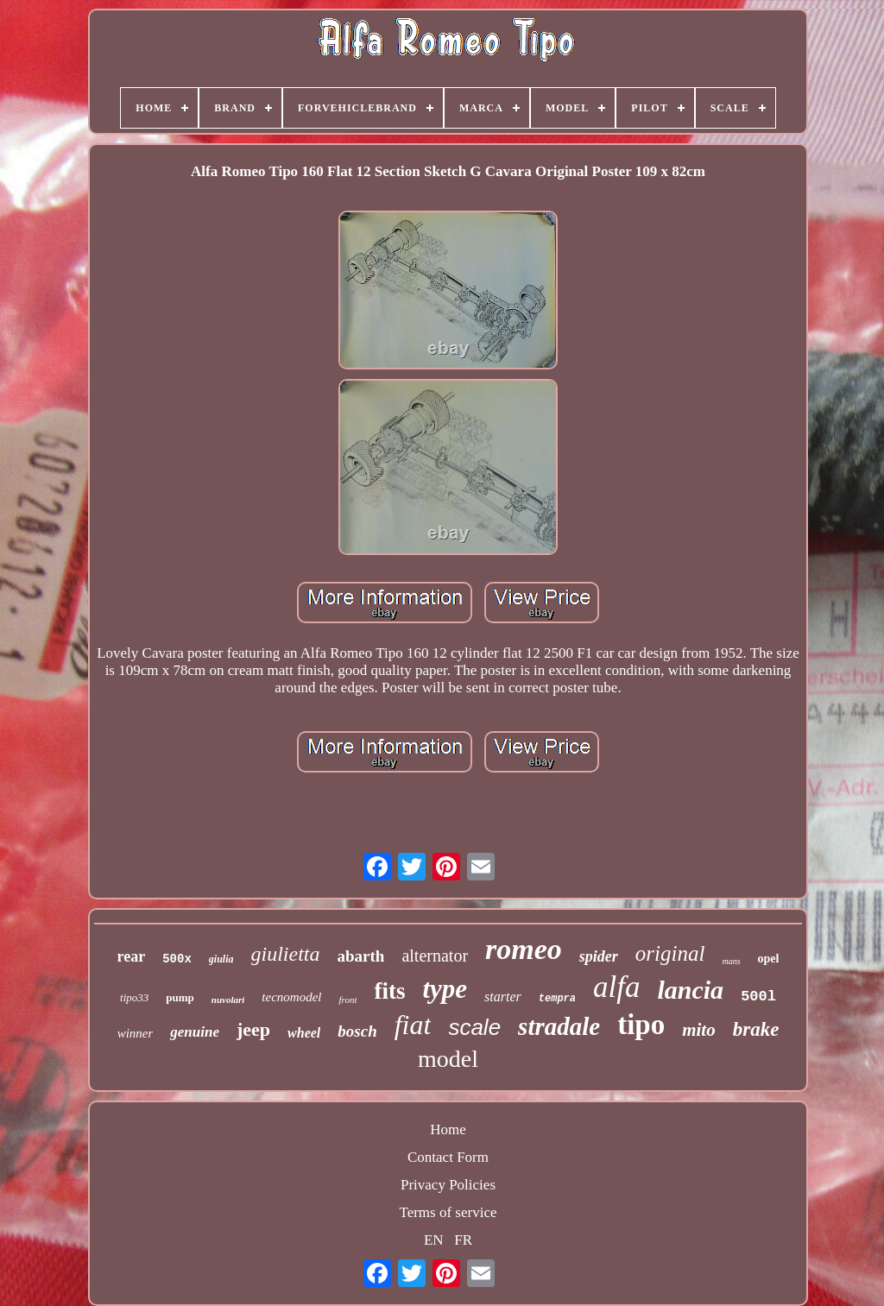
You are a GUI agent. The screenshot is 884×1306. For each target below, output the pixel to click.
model (448, 1058)
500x (177, 959)
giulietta (285, 954)
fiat (413, 1024)
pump (180, 997)
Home (448, 1129)
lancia (690, 989)
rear (131, 956)
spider (598, 956)
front (347, 999)
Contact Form (448, 1157)
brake (756, 1029)
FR (463, 1240)
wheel (303, 1032)
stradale (559, 1026)
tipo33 (134, 997)
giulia (221, 959)
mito (699, 1029)
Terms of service (447, 1212)
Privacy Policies (448, 1185)
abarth (361, 956)
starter (502, 996)
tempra (557, 999)
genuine (194, 1032)
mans (731, 961)
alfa (616, 987)
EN (434, 1240)
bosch (357, 1031)
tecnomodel (291, 997)
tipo (641, 1024)
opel (769, 958)
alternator (434, 955)
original (670, 953)
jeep (253, 1029)
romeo (523, 949)
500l (758, 996)
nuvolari (228, 999)
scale (474, 1027)
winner (135, 1033)
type (444, 989)
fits (389, 991)
